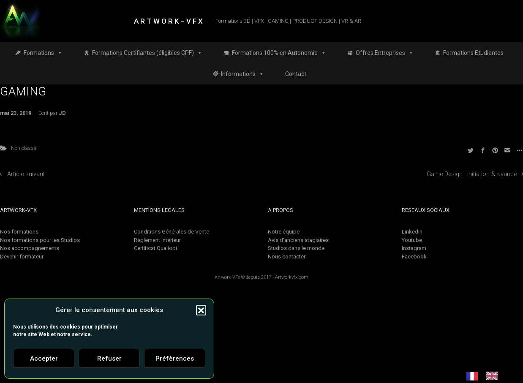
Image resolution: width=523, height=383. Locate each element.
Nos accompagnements (29, 248)
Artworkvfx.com (291, 277)
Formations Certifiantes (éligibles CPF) (147, 52)
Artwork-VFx (227, 277)
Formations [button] (43, 52)
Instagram (414, 248)
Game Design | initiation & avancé (472, 174)
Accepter (44, 358)
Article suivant (26, 174)
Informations (242, 73)
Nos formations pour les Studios (40, 240)
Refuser (109, 358)
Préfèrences (174, 358)
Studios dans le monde (296, 248)
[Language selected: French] (486, 376)
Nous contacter (286, 256)
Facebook (414, 256)
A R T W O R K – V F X (168, 21)
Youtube (412, 240)
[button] (201, 310)
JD (62, 113)
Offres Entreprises (385, 52)
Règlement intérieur (157, 240)
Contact (295, 74)
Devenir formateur (22, 256)
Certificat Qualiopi (155, 248)
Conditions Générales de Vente (171, 231)
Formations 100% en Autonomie (279, 52)
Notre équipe (284, 231)
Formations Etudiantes (473, 52)
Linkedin (412, 231)
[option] (494, 376)
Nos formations (19, 231)
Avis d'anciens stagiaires (298, 240)
